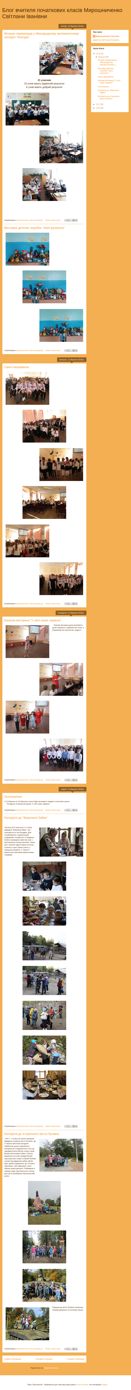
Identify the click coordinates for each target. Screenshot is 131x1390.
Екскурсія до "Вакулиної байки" (26, 817)
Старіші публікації (75, 1359)
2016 (98, 108)
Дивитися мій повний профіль (106, 40)
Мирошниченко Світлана (107, 36)
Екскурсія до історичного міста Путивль (31, 1134)
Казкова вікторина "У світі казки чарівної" (32, 620)
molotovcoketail (82, 1385)
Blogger (104, 1385)
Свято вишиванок (16, 367)
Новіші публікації (12, 1359)
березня (102, 57)
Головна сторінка (43, 1359)
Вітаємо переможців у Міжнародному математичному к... (107, 62)
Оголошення (13, 796)
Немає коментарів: (53, 220)
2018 (98, 54)
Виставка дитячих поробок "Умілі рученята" (34, 228)
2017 (98, 104)
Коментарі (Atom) (51, 1368)
